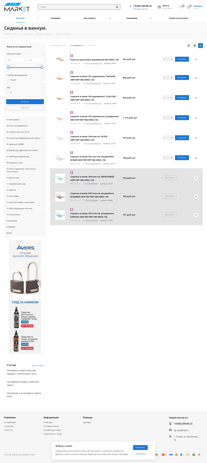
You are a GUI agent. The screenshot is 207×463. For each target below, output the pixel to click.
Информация (51, 417)
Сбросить (25, 107)
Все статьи (37, 365)
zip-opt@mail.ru (181, 430)
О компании (10, 422)
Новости (8, 430)
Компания (10, 417)
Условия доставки (52, 430)
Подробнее (141, 453)
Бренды (87, 422)
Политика (9, 426)
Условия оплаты (51, 426)
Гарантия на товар (53, 433)
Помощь (48, 422)
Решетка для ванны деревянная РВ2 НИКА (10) (94, 59)
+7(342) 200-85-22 (142, 5)
